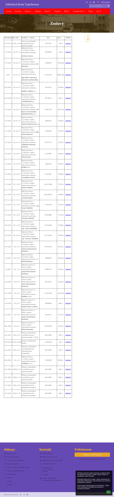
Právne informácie (13, 464)
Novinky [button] (18, 11)
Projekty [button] (57, 11)
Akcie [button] (47, 11)
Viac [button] (99, 11)
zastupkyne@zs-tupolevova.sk (52, 460)
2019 (88, 39)
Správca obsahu (12, 453)
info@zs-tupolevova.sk (49, 457)
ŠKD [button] (67, 11)
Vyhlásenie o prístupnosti (15, 460)
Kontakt (9, 481)
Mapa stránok (11, 474)
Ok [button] (108, 492)
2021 (88, 35)
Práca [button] (91, 11)
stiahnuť (68, 43)
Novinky (9, 485)
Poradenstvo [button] (79, 11)
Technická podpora (13, 457)
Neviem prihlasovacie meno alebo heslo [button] (92, 459)
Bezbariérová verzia (11, 495)
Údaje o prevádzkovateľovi (15, 471)
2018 (88, 41)
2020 (88, 37)
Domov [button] (8, 11)
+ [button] (87, 2)
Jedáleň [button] (38, 11)
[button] (98, 2)
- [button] (91, 2)
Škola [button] (28, 11)
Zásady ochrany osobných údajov (18, 467)
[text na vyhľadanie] (99, 6)
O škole (9, 478)
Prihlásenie (105, 2)
